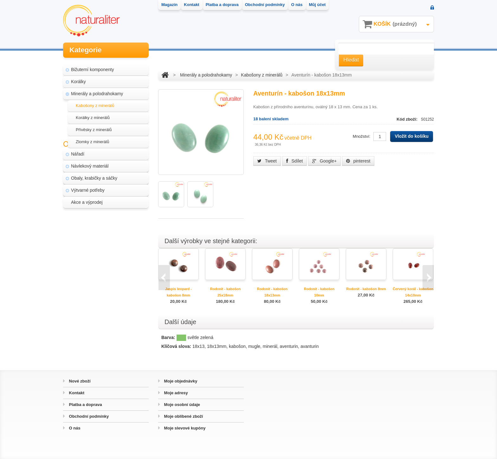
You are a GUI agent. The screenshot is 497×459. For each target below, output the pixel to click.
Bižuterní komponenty (92, 66)
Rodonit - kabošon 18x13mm (272, 292)
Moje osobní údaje (181, 404)
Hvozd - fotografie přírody (100, 262)
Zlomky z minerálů (92, 138)
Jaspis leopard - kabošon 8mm (178, 292)
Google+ (324, 160)
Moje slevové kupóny (184, 428)
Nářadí (77, 151)
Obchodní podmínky (88, 416)
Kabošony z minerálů (95, 102)
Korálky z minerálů (93, 114)
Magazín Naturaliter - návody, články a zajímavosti (104, 235)
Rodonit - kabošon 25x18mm (225, 292)
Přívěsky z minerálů (94, 126)
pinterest (358, 160)
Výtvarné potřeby (88, 187)
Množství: (362, 136)
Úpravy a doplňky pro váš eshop (106, 250)
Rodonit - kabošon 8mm (366, 289)
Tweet (267, 160)
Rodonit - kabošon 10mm (319, 292)
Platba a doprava (85, 404)
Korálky (78, 78)
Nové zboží (79, 381)
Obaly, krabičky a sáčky (94, 175)
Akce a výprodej (87, 199)
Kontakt (76, 392)
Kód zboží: (407, 119)
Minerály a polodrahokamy (97, 90)
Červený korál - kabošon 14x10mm (413, 292)
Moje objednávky (180, 381)
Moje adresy (175, 392)
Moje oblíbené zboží (183, 416)
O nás (74, 428)
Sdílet (294, 160)
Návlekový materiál (89, 163)
